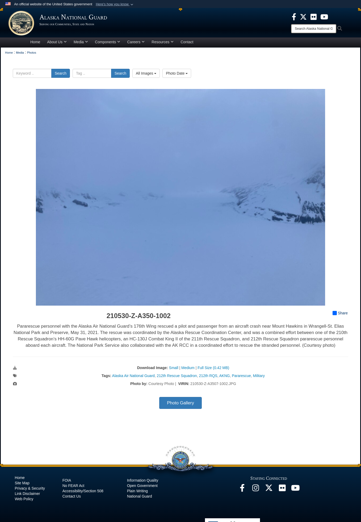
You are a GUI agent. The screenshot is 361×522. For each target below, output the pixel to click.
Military (259, 377)
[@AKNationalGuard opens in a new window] (268, 491)
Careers (136, 43)
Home (35, 43)
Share (340, 315)
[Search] (313, 28)
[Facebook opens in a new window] (242, 491)
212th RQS (208, 377)
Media (81, 43)
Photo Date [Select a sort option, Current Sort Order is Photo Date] (177, 75)
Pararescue (241, 377)
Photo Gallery (180, 404)
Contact (186, 43)
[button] (115, 4)
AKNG (224, 377)
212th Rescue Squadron (177, 377)
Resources (163, 43)
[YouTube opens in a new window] (295, 491)
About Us (57, 43)
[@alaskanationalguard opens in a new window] (255, 491)
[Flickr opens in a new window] (282, 491)
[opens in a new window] (294, 16)
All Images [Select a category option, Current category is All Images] (146, 75)
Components (107, 43)
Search (60, 75)
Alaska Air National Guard (133, 377)
